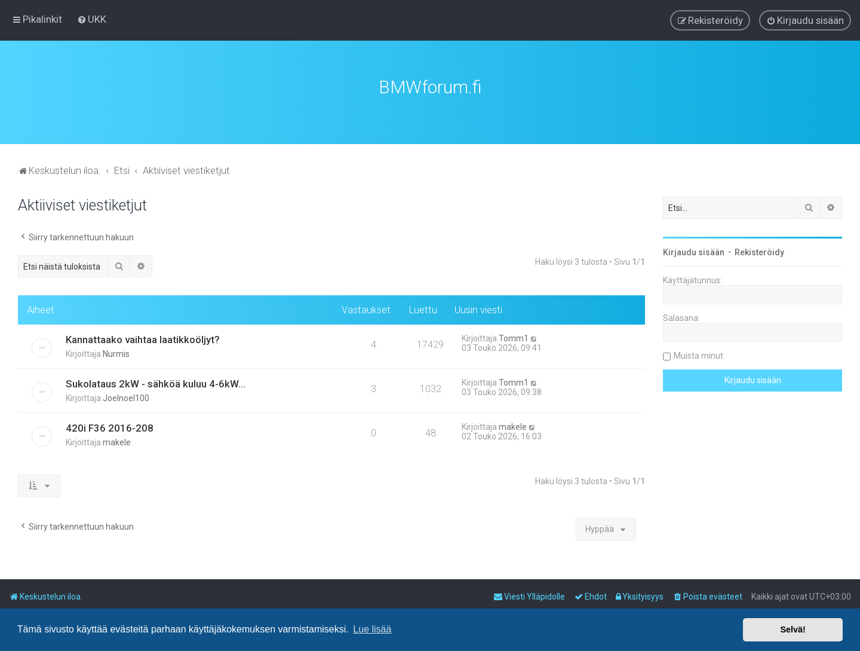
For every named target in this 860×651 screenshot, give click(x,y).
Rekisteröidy (759, 251)
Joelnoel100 (126, 397)
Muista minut (698, 354)
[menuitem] (91, 19)
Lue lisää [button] (372, 629)
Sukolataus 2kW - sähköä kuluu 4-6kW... (155, 383)
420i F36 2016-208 (109, 427)
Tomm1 (514, 337)
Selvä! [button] (792, 629)
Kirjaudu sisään (693, 251)
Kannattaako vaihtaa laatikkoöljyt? (143, 338)
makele (117, 441)
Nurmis (116, 352)
